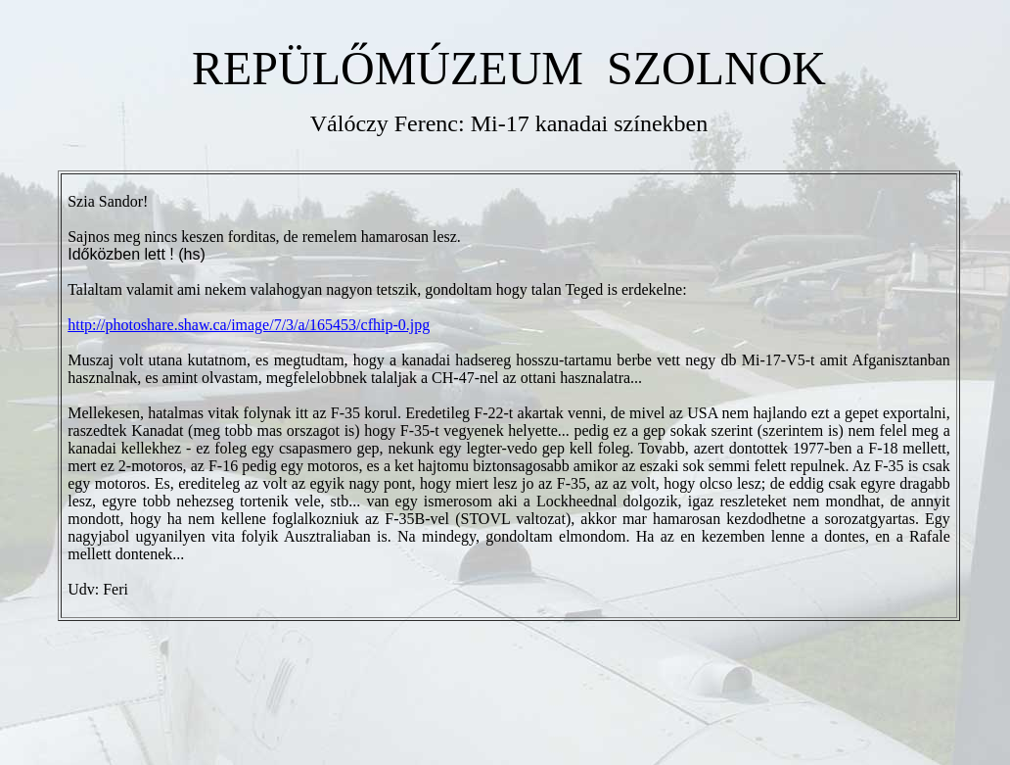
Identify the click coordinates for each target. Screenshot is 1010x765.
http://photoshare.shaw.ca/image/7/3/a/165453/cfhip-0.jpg (249, 324)
